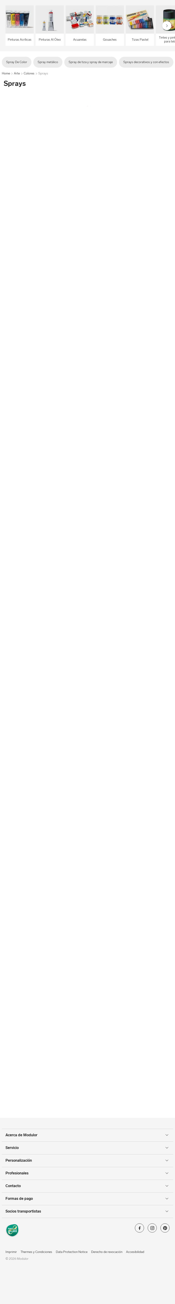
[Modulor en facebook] (139, 1229)
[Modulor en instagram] (152, 1229)
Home (6, 73)
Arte (17, 73)
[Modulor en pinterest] (165, 1229)
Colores (29, 73)
